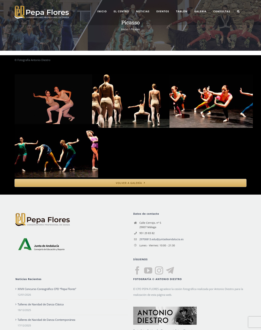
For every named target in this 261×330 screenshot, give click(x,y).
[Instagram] (159, 270)
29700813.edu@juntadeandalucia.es (161, 239)
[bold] (130, 183)
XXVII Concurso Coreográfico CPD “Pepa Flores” (47, 289)
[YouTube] (148, 270)
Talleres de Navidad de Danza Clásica (41, 304)
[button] (238, 11)
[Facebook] (137, 270)
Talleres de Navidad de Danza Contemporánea (46, 319)
